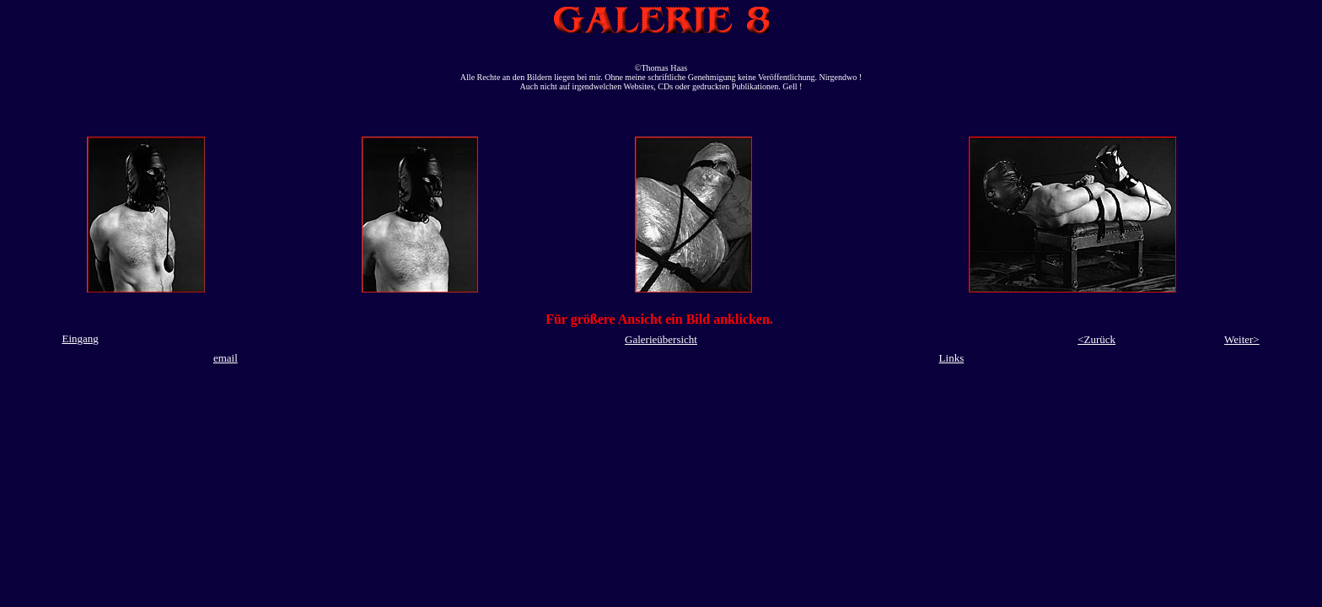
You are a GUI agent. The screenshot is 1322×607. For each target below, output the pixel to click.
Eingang (80, 338)
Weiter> (1242, 339)
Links (952, 358)
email (225, 358)
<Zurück (1096, 339)
